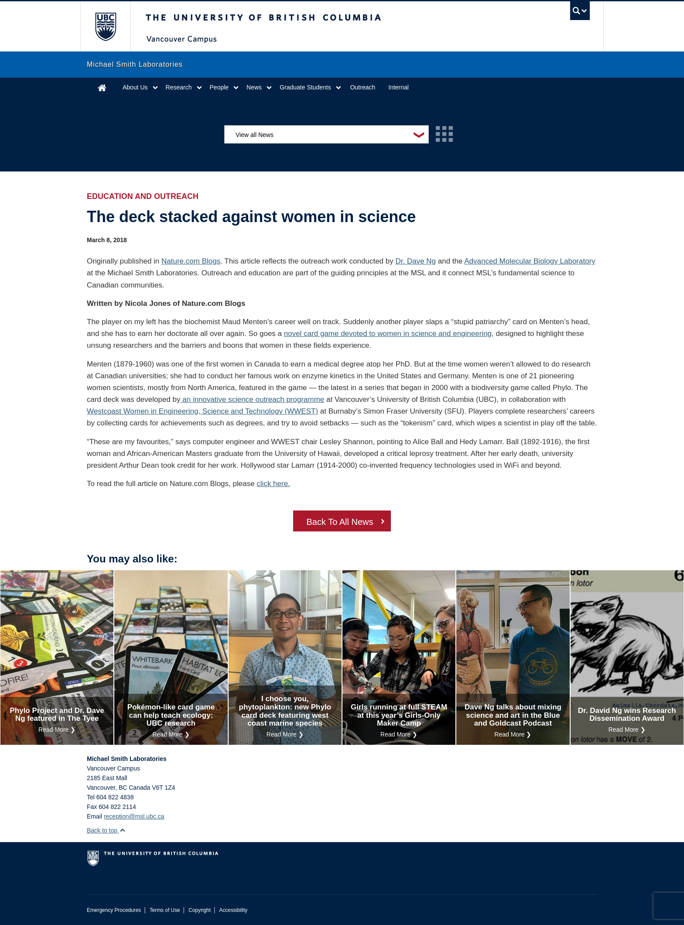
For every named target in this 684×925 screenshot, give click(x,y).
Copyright (199, 910)
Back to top (106, 830)
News (254, 87)
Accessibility (233, 910)
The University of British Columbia (105, 26)
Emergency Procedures (114, 910)
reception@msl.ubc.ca (134, 816)
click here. (273, 484)
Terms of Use (165, 910)
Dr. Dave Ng (415, 261)
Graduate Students (305, 87)
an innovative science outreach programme (253, 399)
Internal (398, 87)
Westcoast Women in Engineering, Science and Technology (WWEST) (202, 411)
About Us (135, 87)
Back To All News (339, 522)
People (219, 87)
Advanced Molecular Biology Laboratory (529, 261)
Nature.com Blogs (190, 261)
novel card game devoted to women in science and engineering (388, 333)
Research (179, 87)
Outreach (363, 87)
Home (102, 87)
